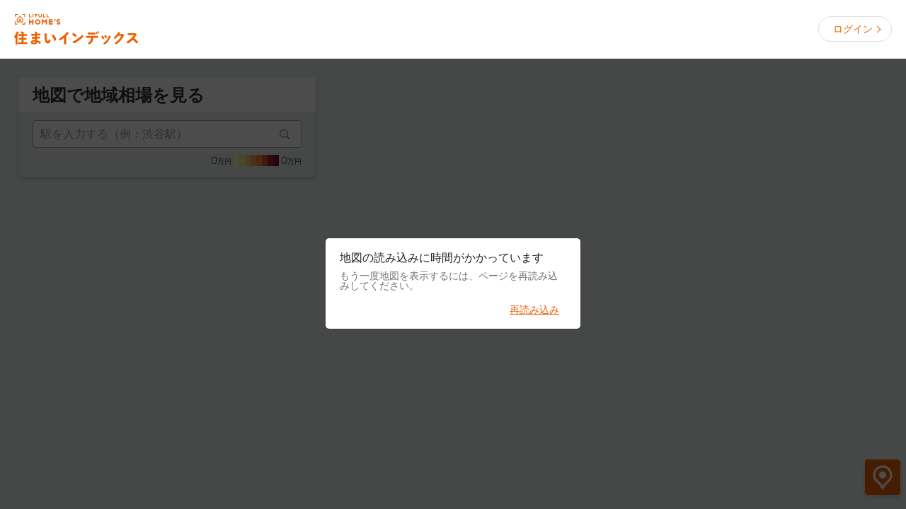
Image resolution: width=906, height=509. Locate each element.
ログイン (853, 29)
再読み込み (534, 309)
